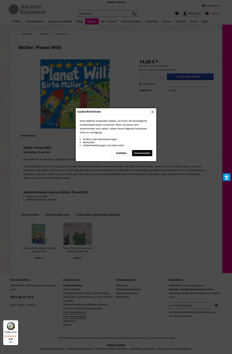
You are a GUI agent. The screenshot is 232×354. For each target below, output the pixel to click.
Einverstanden (142, 76)
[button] (226, 177)
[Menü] (16, 322)
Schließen (121, 76)
